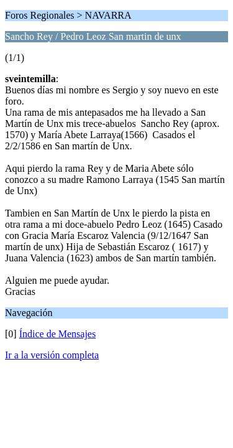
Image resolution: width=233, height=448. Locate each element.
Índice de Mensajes (57, 334)
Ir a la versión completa (52, 355)
